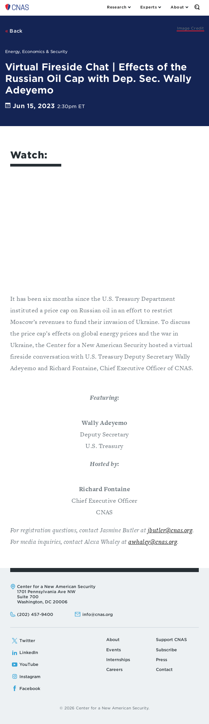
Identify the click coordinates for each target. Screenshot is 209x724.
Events (113, 649)
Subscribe (166, 649)
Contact (164, 669)
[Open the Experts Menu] (150, 7)
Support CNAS (171, 639)
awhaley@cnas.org (152, 541)
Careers (114, 669)
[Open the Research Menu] (118, 7)
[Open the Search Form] (197, 7)
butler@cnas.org (170, 530)
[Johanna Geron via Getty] (190, 28)
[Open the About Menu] (179, 7)
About (112, 639)
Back (14, 31)
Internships (118, 659)
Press (161, 659)
